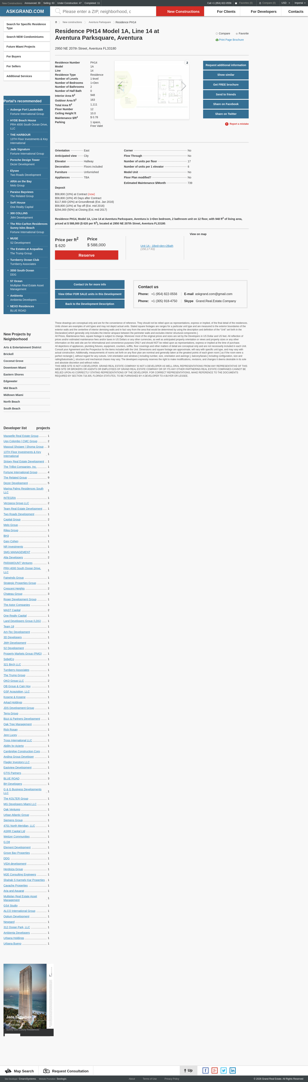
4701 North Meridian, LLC (19, 825)
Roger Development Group (20, 599)
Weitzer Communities (17, 836)
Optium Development (16, 916)
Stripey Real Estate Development (24, 461)
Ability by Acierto (14, 745)
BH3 (6, 535)
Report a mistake (239, 124)
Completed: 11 (92, 3)
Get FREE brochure (225, 84)
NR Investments (13, 546)
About (132, 1078)
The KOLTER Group (16, 798)
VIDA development (15, 863)
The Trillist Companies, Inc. (20, 466)
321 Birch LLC (12, 664)
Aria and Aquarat (14, 890)
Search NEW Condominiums (25, 36)
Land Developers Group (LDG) (22, 621)
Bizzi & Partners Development (22, 718)
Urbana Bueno (12, 943)
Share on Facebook (225, 104)
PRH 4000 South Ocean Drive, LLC (29, 124)
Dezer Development (29, 162)
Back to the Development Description (89, 303)
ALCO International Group (19, 910)
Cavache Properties (16, 885)
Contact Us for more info (90, 284)
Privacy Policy (172, 1078)
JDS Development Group (19, 707)
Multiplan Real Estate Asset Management (29, 285)
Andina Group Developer (19, 756)
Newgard (9, 921)
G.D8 (7, 842)
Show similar (225, 74)
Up (190, 1070)
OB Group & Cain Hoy (17, 686)
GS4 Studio (11, 905)
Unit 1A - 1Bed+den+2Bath (157, 245)
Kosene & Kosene (15, 697)
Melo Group (29, 183)
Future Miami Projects (20, 46)
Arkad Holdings (13, 702)
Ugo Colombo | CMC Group (20, 441)
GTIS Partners (12, 773)
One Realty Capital (29, 204)
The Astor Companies (17, 604)
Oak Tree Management (18, 724)
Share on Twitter (226, 113)
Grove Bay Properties (17, 852)
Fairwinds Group (14, 577)
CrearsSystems (27, 1078)
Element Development (17, 847)
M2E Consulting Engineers (20, 874)
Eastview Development (17, 767)
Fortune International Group (29, 111)
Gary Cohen (11, 541)
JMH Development (29, 215)
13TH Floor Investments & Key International (29, 138)
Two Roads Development (29, 173)
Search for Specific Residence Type (26, 26)
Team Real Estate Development (23, 508)
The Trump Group (29, 251)
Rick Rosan (11, 729)
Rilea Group (11, 530)
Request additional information (226, 65)
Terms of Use (150, 1078)
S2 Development (29, 240)
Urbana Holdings (14, 938)
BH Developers (13, 783)
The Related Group (29, 194)
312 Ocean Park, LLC (17, 927)
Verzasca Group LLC (16, 503)
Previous (120, 86)
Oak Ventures (12, 809)
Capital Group (12, 519)
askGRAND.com (25, 11)
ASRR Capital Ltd (14, 831)
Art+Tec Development (17, 632)
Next (183, 86)
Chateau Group (13, 593)
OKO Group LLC (14, 680)
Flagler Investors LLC (17, 762)
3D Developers (13, 637)
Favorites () (245, 3)
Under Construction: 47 (69, 3)
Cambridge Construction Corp (22, 751)
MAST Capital (12, 610)
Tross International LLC (18, 740)
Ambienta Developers (29, 298)
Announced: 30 (32, 3)
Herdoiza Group (13, 869)
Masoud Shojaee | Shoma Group (24, 446)
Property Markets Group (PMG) (23, 653)
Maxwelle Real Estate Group (21, 435)
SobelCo (9, 659)
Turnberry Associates (29, 262)
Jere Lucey (10, 735)
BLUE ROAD (29, 308)
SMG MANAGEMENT (17, 552)
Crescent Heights (14, 588)
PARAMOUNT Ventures (18, 563)
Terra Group (11, 713)
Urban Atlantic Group (16, 814)
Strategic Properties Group (20, 583)
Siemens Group (13, 820)
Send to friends (226, 94)
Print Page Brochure (231, 39)
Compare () (269, 3)
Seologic (61, 1078)
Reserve (87, 255)
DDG (29, 272)
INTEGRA (10, 497)
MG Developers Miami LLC (20, 804)
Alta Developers (13, 557)
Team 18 (9, 626)
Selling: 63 (48, 3)
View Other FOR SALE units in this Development (89, 294)
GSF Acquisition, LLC (17, 691)
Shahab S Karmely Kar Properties (24, 880)
